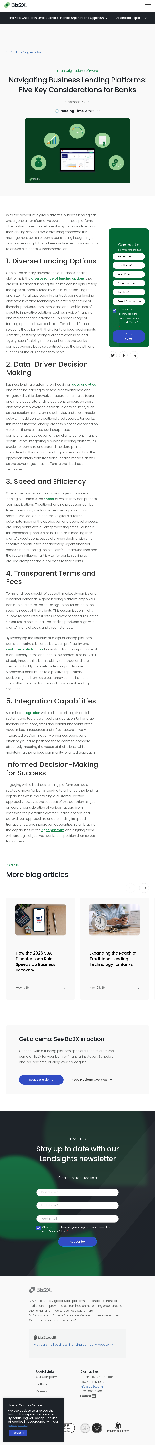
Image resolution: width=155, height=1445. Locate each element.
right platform (52, 830)
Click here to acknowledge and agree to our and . (131, 318)
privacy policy (18, 1425)
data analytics (84, 384)
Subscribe (77, 1242)
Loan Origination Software (77, 70)
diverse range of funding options (58, 278)
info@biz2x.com (91, 1387)
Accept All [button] (18, 1433)
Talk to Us (129, 336)
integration (31, 712)
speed (49, 499)
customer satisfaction (24, 649)
